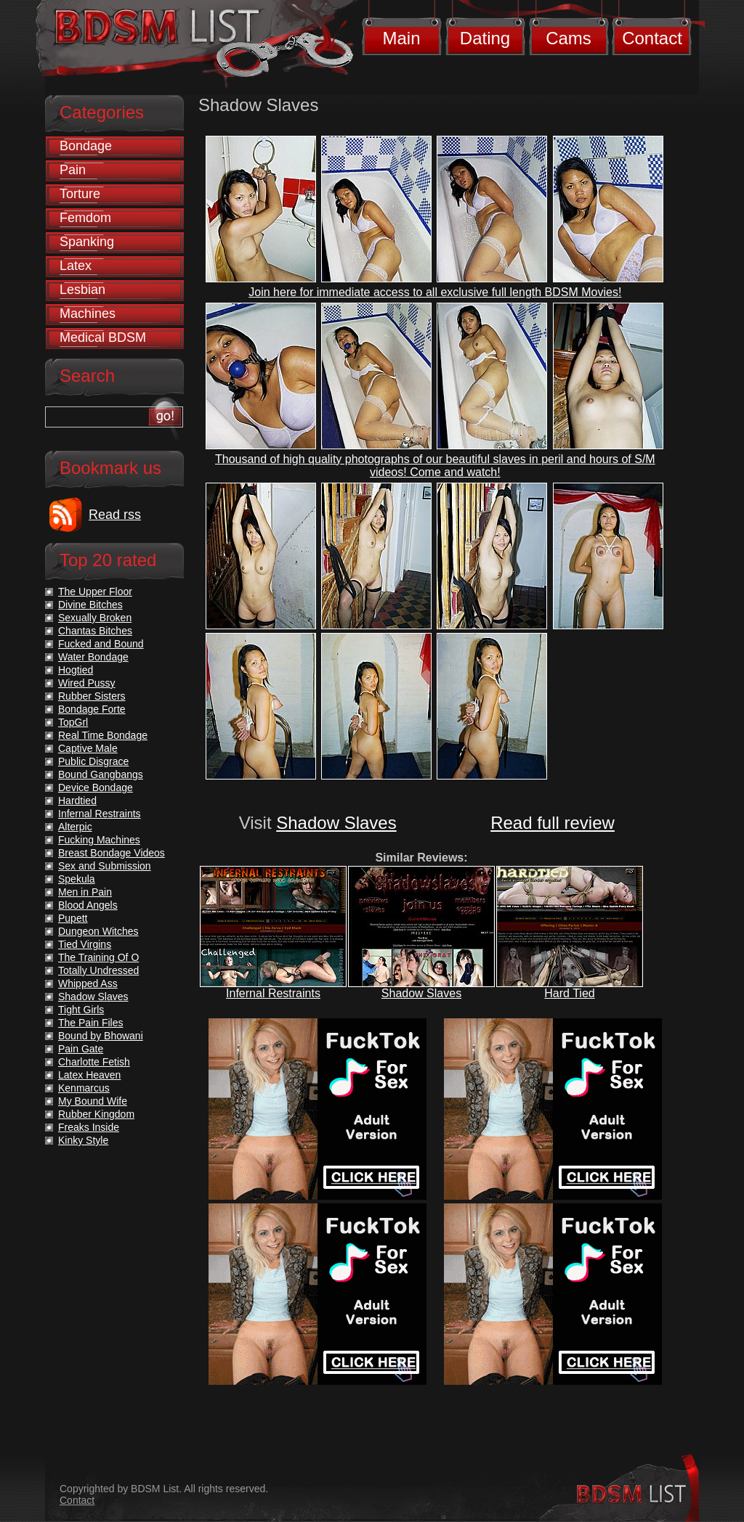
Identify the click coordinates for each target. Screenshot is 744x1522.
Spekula (76, 879)
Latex (76, 265)
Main (401, 38)
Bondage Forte (92, 709)
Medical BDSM (103, 337)
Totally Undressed (98, 970)
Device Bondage (95, 787)
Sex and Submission (104, 866)
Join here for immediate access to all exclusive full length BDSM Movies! (434, 292)
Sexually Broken (95, 617)
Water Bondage (93, 657)
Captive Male (88, 748)
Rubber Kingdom (96, 1114)
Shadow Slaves (336, 822)
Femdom (85, 217)
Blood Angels (88, 905)
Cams (568, 38)
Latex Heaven (89, 1075)
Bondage (86, 146)
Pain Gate (80, 1049)
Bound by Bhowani (100, 1036)
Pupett (72, 918)
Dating (485, 38)
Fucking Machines (99, 840)
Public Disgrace (93, 761)
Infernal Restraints (273, 993)
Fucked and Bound (101, 644)
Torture (80, 194)
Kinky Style (83, 1140)
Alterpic (75, 826)
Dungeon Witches (98, 931)
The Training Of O (98, 957)
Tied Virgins (84, 944)
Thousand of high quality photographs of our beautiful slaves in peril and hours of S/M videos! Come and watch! (435, 465)
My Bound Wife (92, 1101)
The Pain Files (90, 1022)
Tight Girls (81, 1009)
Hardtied (77, 800)
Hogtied (75, 670)
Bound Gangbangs (100, 774)
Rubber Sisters (92, 696)
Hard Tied (569, 993)
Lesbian (82, 289)
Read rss (115, 514)
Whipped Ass (88, 983)
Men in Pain (85, 892)
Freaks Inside (88, 1127)
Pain (73, 170)
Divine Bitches (90, 604)
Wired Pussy (87, 683)
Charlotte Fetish (94, 1062)
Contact (652, 38)
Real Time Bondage (102, 735)
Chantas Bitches (95, 631)
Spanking (87, 241)
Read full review (552, 822)
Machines (88, 313)
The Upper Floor (95, 591)
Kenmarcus (84, 1088)
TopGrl (73, 722)
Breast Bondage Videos (111, 853)
